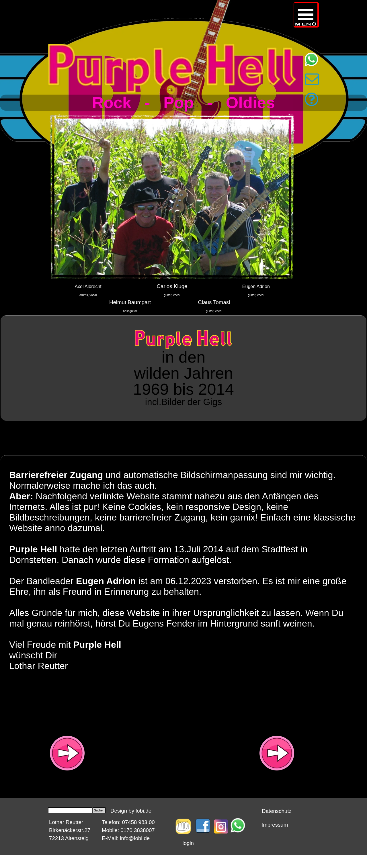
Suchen (99, 810)
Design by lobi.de (130, 811)
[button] (311, 55)
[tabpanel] (183, 103)
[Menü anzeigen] (306, 15)
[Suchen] (70, 810)
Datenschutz (277, 811)
